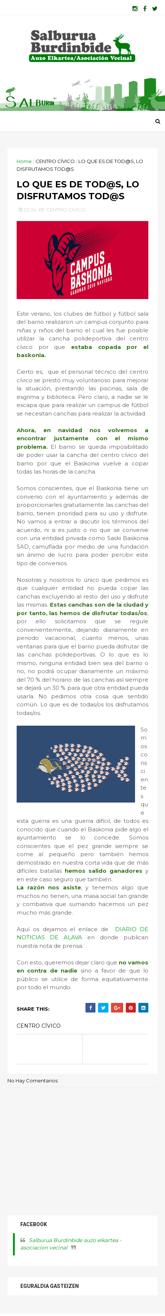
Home (24, 161)
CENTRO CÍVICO (55, 161)
